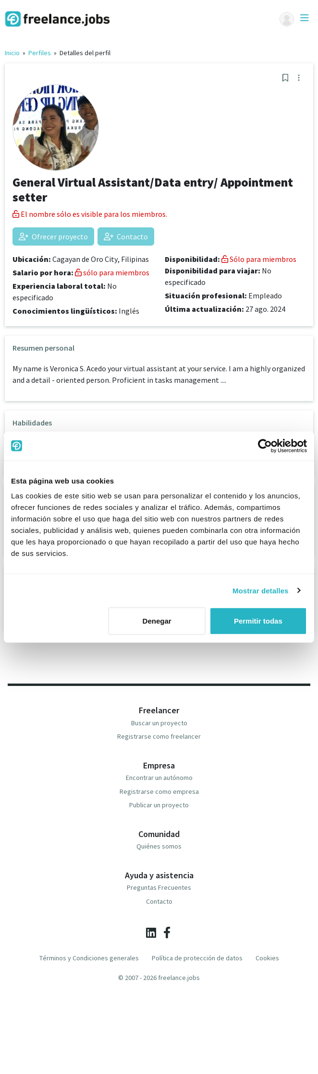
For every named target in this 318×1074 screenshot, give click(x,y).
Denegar (157, 621)
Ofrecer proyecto (53, 236)
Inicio (12, 52)
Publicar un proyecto (159, 805)
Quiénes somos (159, 846)
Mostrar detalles (260, 590)
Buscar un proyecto (159, 723)
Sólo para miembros (258, 259)
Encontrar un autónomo (159, 777)
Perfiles (39, 52)
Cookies (267, 958)
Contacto (126, 236)
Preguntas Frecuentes (159, 887)
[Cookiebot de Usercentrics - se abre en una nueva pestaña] (265, 445)
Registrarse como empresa (159, 791)
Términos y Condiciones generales (89, 958)
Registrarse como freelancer (159, 736)
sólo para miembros (112, 272)
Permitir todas (258, 621)
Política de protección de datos (197, 958)
